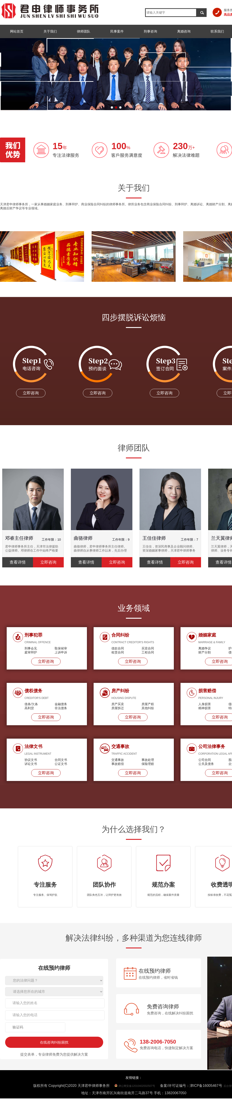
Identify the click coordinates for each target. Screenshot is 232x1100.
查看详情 (18, 562)
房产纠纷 (120, 690)
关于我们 (50, 31)
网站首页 (16, 31)
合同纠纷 (120, 634)
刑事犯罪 (33, 634)
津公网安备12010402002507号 (136, 1086)
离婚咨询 (184, 31)
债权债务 (33, 690)
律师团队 (83, 31)
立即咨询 (46, 661)
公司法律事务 (211, 746)
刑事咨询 (150, 31)
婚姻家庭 (207, 634)
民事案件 (117, 31)
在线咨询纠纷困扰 (54, 1042)
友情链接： (133, 1077)
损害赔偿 (207, 690)
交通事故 (120, 746)
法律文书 (33, 746)
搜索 (202, 12)
